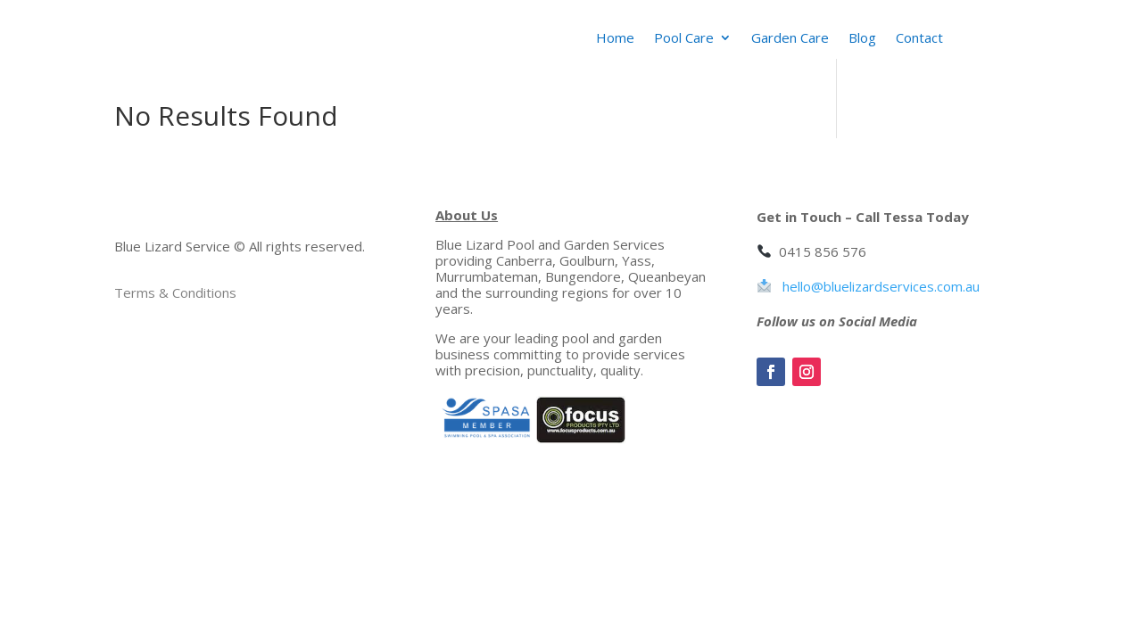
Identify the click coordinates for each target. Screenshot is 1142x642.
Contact (919, 38)
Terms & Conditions (175, 292)
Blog (862, 38)
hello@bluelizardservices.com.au (881, 286)
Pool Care (684, 38)
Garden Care (790, 38)
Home (615, 38)
